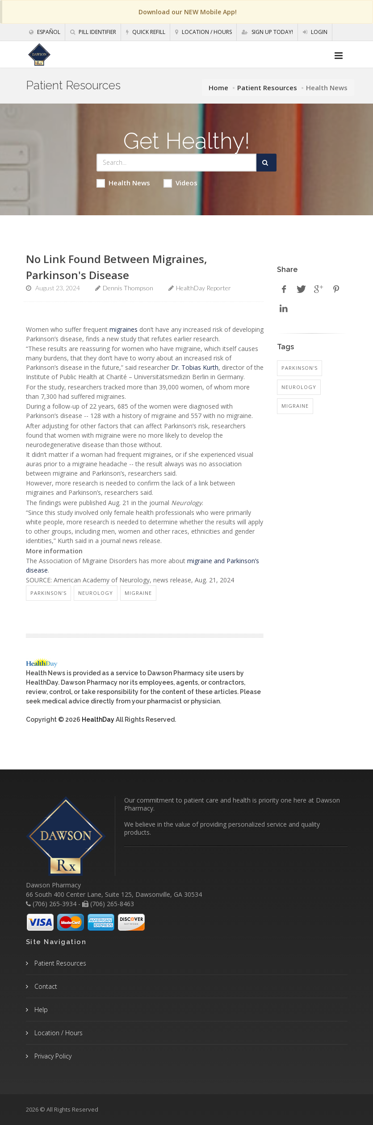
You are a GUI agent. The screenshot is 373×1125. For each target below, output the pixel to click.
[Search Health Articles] (176, 162)
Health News (123, 183)
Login (315, 32)
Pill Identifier (93, 32)
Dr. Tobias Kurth (194, 367)
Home (218, 87)
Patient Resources (267, 87)
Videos (180, 183)
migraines (123, 329)
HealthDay (98, 719)
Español (44, 32)
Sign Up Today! (267, 32)
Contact (45, 986)
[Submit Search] (266, 162)
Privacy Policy (52, 1056)
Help (40, 1009)
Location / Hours (203, 32)
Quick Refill (145, 32)
